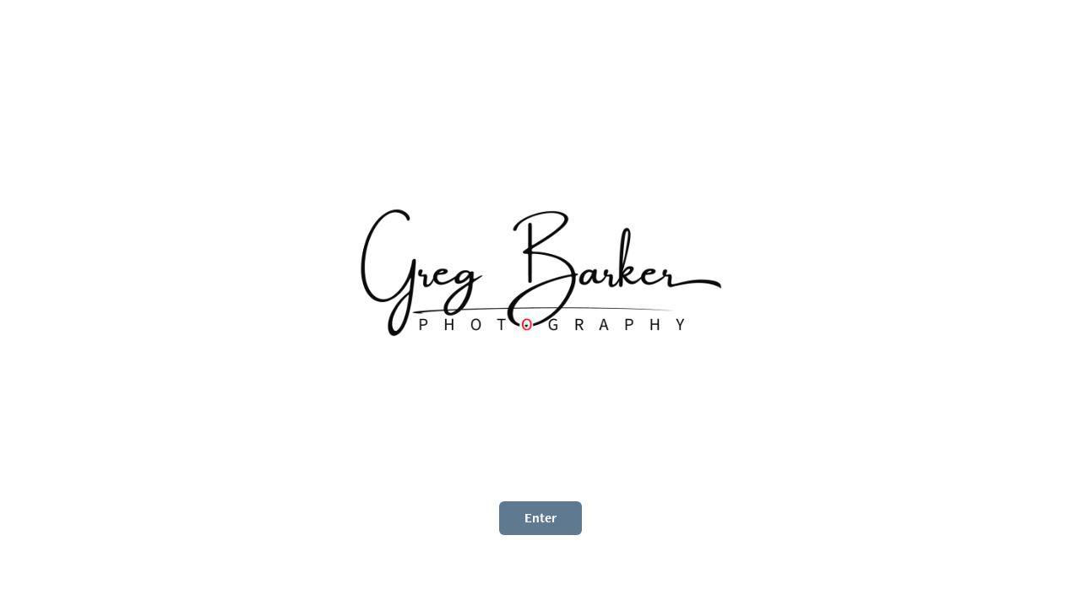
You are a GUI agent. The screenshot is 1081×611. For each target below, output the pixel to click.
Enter (540, 518)
